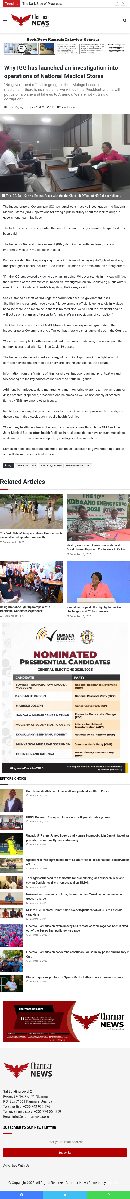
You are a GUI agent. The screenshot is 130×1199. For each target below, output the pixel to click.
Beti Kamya (22, 465)
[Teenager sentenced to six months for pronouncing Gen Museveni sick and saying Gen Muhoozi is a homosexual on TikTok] (11, 882)
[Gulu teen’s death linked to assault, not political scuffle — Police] (11, 800)
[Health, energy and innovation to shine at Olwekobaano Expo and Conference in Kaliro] (98, 517)
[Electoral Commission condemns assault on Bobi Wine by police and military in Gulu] (11, 961)
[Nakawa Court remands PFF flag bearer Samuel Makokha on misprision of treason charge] (11, 898)
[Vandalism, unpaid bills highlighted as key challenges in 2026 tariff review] (98, 582)
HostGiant (114, 1183)
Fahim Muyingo (15, 107)
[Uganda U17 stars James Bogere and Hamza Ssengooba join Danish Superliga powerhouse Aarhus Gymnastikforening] (11, 844)
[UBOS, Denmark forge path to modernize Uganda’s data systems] (11, 822)
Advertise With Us (16, 1165)
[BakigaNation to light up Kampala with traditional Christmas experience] (31, 582)
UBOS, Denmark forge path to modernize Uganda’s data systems (68, 817)
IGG (34, 465)
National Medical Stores (78, 465)
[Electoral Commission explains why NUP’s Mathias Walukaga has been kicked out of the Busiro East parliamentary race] (11, 935)
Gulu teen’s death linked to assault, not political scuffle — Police (67, 791)
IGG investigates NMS (51, 465)
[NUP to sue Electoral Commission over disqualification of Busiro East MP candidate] (11, 913)
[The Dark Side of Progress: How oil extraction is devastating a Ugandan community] (31, 511)
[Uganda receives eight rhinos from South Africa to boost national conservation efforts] (11, 865)
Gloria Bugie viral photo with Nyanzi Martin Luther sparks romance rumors (74, 977)
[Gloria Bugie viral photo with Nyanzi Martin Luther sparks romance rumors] (11, 984)
